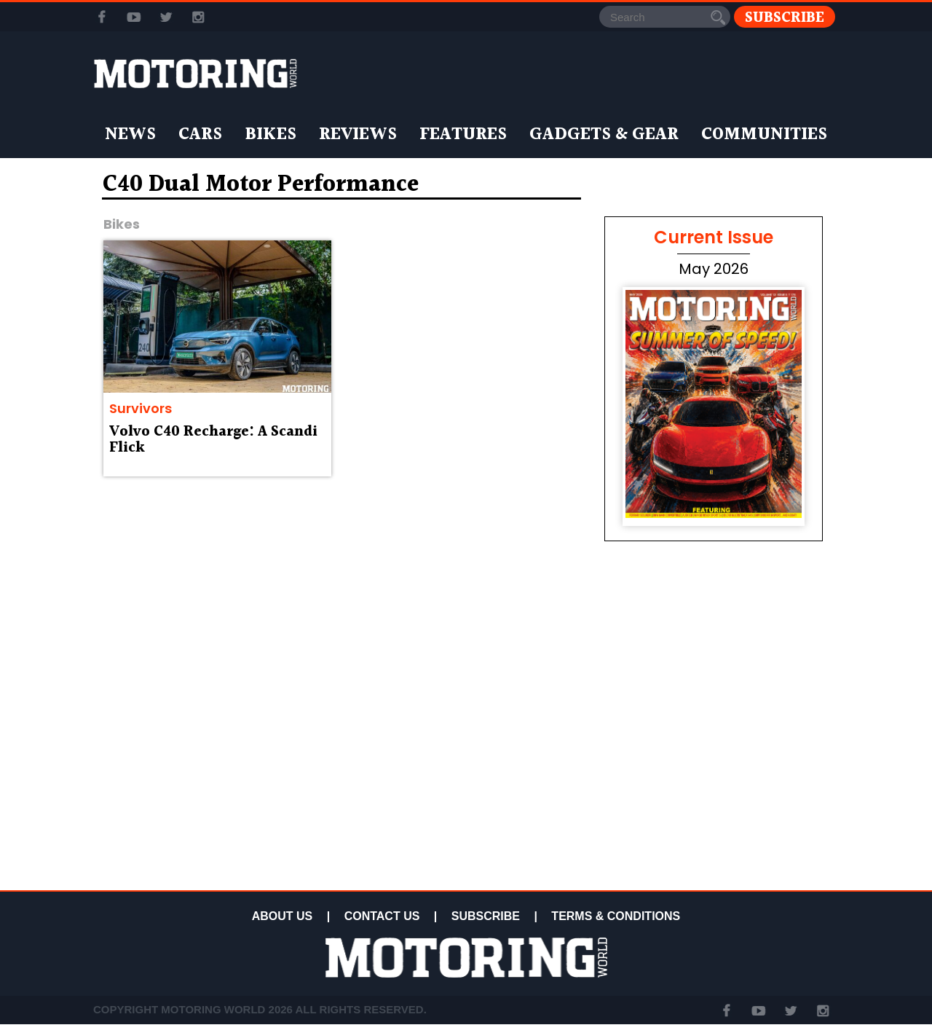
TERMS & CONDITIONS (615, 916)
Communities (764, 135)
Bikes (270, 135)
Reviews (358, 135)
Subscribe (784, 17)
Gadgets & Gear (604, 135)
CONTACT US (382, 916)
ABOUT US (282, 916)
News (130, 135)
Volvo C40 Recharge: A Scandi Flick (213, 440)
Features (463, 135)
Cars (200, 135)
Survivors (140, 408)
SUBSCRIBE (485, 916)
